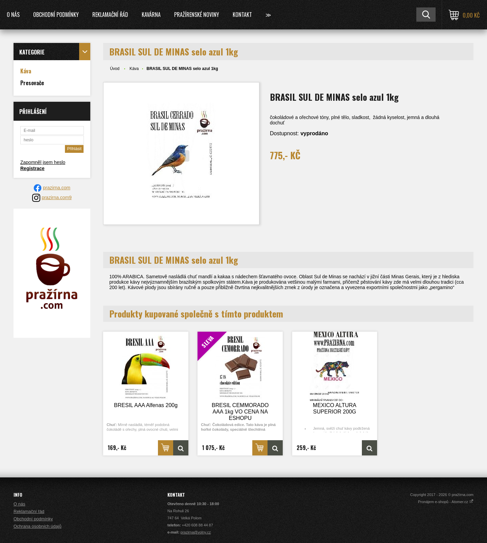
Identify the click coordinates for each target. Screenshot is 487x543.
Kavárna (151, 14)
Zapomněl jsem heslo (42, 162)
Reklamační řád (110, 14)
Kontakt (242, 14)
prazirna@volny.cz (196, 532)
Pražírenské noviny (196, 14)
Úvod (114, 68)
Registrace (32, 168)
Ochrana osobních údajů (38, 526)
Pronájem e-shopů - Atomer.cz (445, 502)
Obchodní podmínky (56, 14)
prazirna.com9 (57, 197)
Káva (134, 68)
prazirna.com (56, 187)
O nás (13, 14)
